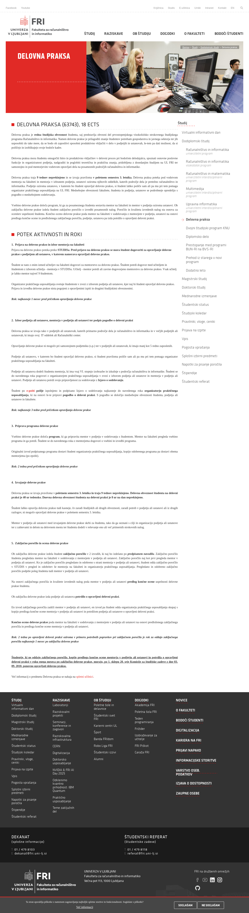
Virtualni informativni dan (22, 707)
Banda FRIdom (103, 739)
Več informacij (84, 908)
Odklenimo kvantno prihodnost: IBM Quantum (63, 785)
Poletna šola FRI (146, 712)
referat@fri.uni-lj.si (143, 853)
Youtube (25, 8)
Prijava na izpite (22, 769)
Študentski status (23, 746)
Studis (171, 8)
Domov (185, 47)
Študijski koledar (22, 752)
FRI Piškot (142, 746)
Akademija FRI (145, 705)
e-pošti (31, 390)
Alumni (98, 759)
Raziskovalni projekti (61, 713)
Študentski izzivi (105, 752)
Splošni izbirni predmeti (20, 791)
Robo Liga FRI (103, 746)
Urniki (197, 8)
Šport (97, 732)
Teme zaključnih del (63, 809)
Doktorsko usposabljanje (62, 761)
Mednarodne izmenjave (19, 737)
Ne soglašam (211, 906)
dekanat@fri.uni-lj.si (31, 853)
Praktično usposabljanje (62, 799)
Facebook (11, 8)
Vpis (14, 776)
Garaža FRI (142, 752)
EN (232, 8)
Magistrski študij (22, 722)
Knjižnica (158, 8)
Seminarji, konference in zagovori (62, 725)
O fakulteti (194, 33)
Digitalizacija (61, 753)
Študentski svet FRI (104, 717)
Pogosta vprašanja (23, 782)
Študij (89, 33)
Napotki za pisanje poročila (23, 801)
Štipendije (18, 810)
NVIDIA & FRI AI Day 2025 (63, 771)
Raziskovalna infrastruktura (62, 737)
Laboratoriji (60, 705)
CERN (56, 746)
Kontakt (222, 8)
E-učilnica (184, 8)
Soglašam (185, 906)
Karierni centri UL (105, 726)
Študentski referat (23, 816)
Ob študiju (142, 33)
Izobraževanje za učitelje (146, 737)
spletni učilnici (84, 676)
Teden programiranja (144, 720)
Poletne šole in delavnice (104, 707)
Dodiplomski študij (209, 47)
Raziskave (113, 33)
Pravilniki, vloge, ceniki (22, 761)
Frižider (140, 729)
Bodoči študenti (229, 33)
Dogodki (167, 33)
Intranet (209, 8)
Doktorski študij (22, 729)
